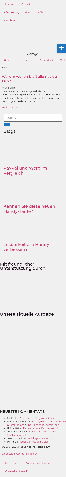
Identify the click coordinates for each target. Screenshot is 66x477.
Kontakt (25, 4)
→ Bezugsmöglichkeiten (17, 12)
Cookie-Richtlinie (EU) (17, 471)
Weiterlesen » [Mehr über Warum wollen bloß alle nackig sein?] (9, 107)
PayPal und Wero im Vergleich (25, 170)
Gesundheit (46, 60)
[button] (61, 48)
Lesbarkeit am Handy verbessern (26, 247)
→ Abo (41, 12)
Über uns (9, 4)
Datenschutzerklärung (38, 463)
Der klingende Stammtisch (43, 424)
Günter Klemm (15, 424)
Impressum (11, 463)
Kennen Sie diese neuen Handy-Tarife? (29, 209)
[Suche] (7, 124)
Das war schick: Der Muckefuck (41, 428)
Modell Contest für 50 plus (33, 441)
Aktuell (8, 60)
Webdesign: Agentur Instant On (20, 453)
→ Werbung (10, 20)
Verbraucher (26, 60)
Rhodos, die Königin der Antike (37, 418)
